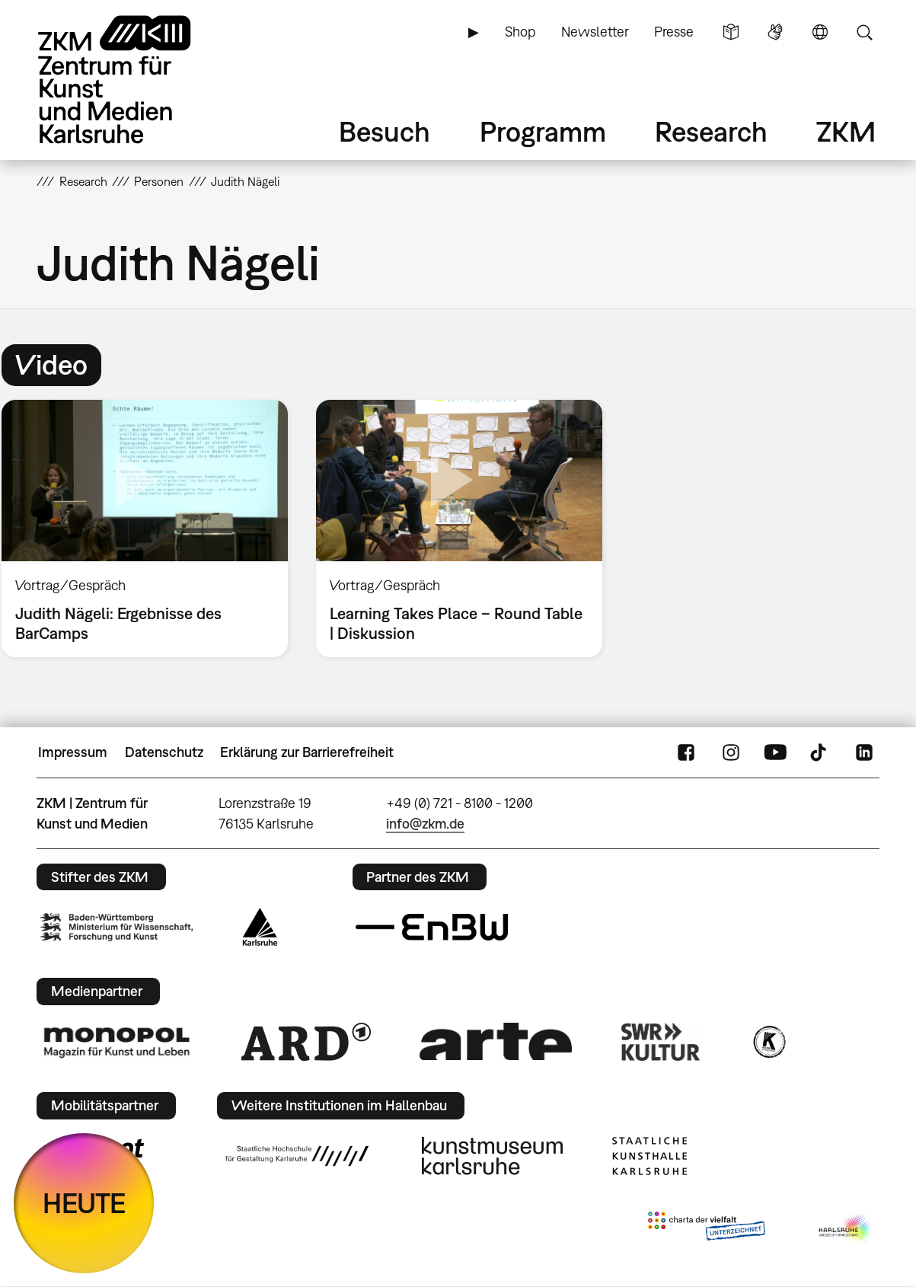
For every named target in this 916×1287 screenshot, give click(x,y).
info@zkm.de (425, 824)
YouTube (775, 752)
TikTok (820, 752)
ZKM (846, 131)
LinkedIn (864, 752)
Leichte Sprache (731, 32)
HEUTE (84, 1202)
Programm (543, 131)
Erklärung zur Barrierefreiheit (307, 752)
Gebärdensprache (775, 32)
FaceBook (686, 752)
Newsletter (595, 32)
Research (711, 131)
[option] (459, 528)
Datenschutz (164, 752)
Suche (864, 32)
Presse (674, 32)
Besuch (384, 131)
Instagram (731, 752)
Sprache (820, 32)
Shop (520, 32)
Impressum (72, 752)
